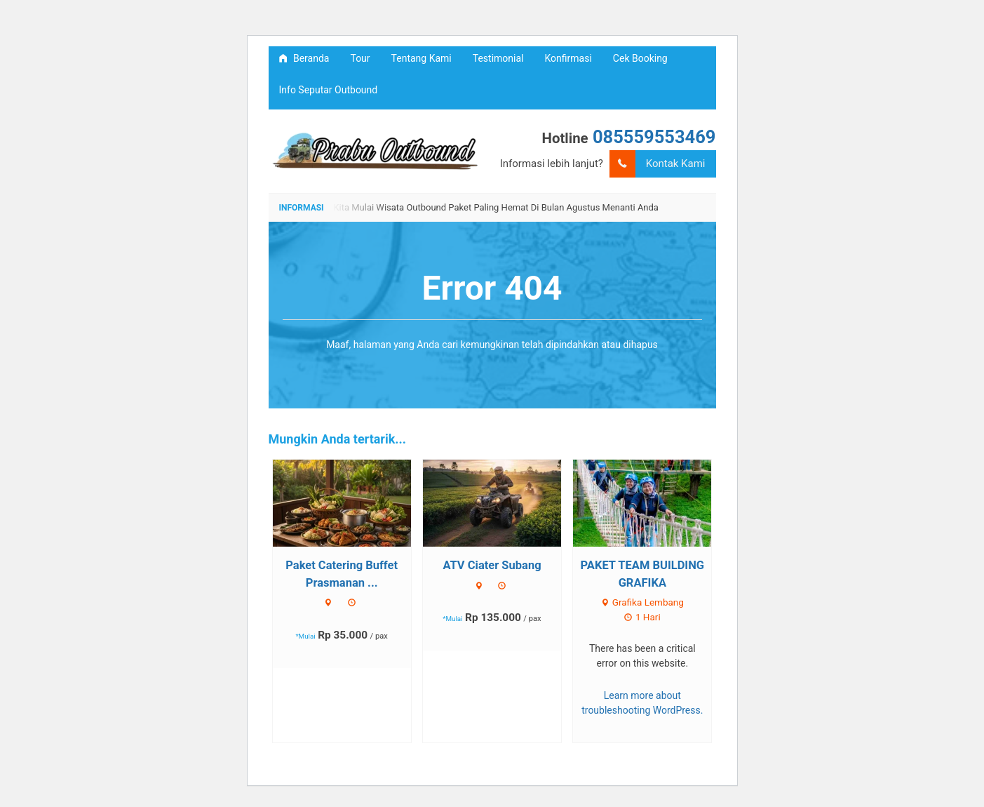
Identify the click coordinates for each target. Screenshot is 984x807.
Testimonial (498, 58)
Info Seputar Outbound (328, 89)
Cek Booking (640, 58)
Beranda (304, 58)
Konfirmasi (568, 58)
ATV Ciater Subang (492, 565)
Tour (360, 58)
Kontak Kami (657, 164)
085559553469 (654, 136)
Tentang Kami (421, 58)
